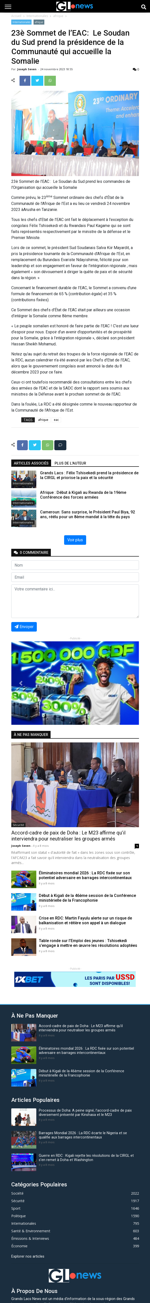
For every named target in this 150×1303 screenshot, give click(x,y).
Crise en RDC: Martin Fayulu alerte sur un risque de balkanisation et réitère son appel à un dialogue (85, 920)
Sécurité (18, 825)
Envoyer (24, 626)
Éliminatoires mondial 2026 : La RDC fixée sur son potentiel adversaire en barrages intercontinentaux (85, 875)
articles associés (31, 463)
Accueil (16, 16)
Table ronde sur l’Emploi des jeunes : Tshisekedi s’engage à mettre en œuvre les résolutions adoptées (88, 943)
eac (56, 420)
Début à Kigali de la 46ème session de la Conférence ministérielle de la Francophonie (87, 898)
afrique (58, 16)
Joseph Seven (27, 69)
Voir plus (75, 540)
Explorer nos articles (27, 1256)
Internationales (37, 16)
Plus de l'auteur (70, 463)
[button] (21, 683)
